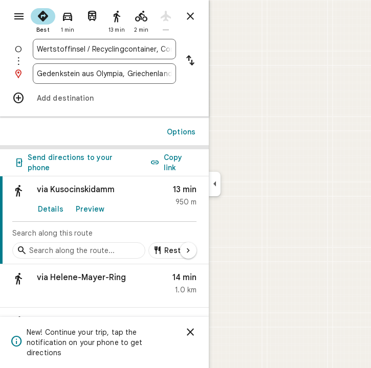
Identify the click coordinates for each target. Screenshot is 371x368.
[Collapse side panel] (215, 184)
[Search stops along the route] (78, 250)
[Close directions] (190, 16)
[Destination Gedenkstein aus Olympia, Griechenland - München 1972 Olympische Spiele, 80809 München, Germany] (104, 73)
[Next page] (188, 250)
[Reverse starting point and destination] (190, 61)
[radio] (43, 19)
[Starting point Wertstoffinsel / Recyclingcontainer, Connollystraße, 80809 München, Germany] (104, 49)
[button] (104, 286)
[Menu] (19, 16)
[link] (104, 220)
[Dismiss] (190, 332)
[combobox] (104, 49)
